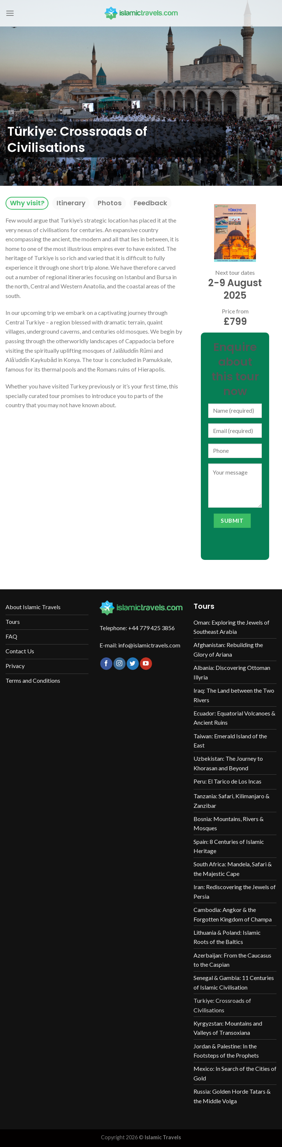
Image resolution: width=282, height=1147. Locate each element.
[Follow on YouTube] (146, 663)
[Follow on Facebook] (106, 663)
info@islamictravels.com (149, 645)
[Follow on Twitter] (133, 663)
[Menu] (10, 13)
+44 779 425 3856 (151, 627)
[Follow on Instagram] (119, 663)
